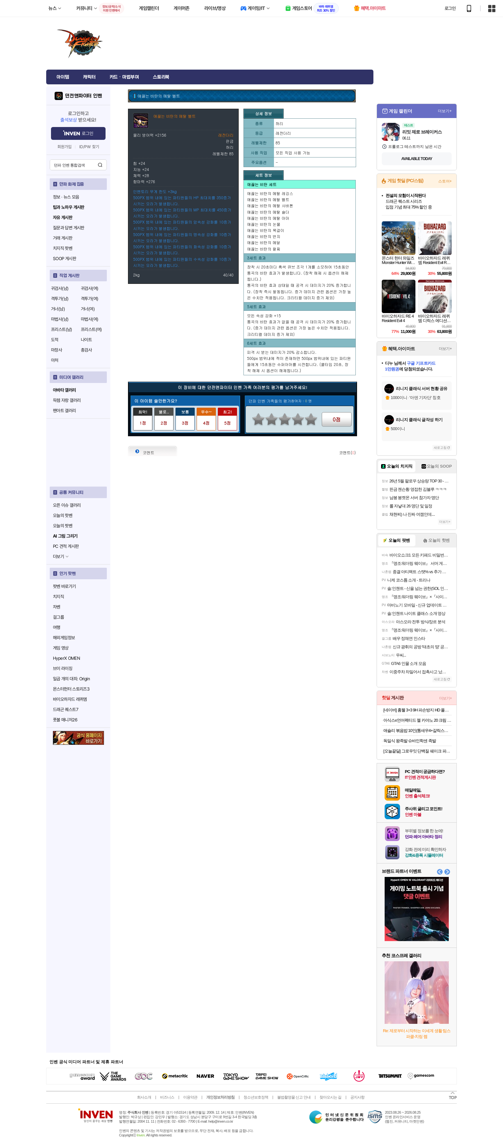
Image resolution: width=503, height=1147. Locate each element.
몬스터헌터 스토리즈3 (71, 689)
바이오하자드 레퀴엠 (70, 699)
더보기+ (445, 111)
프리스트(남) (61, 329)
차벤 (56, 606)
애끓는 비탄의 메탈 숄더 (268, 212)
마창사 (56, 350)
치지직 (58, 596)
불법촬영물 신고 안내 (294, 1097)
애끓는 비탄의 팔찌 (263, 248)
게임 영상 (61, 647)
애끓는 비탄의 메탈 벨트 (268, 199)
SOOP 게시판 (64, 258)
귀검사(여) (89, 288)
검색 (100, 165)
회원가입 (64, 146)
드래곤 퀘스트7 (65, 709)
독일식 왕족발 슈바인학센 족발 (409, 740)
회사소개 (144, 1097)
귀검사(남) (59, 288)
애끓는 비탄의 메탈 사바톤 (270, 205)
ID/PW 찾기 (89, 146)
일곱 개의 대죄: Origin (71, 678)
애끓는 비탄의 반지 (263, 236)
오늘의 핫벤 (62, 515)
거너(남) (58, 308)
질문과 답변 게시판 (68, 227)
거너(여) (88, 308)
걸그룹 (58, 617)
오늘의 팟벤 (62, 525)
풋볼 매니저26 (65, 719)
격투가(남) (59, 298)
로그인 (450, 8)
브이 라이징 (62, 668)
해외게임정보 (64, 637)
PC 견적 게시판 (66, 546)
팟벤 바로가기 (64, 586)
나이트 (86, 339)
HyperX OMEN (66, 658)
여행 (56, 627)
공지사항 (357, 1097)
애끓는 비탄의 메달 (263, 242)
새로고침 (440, 447)
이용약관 (190, 1097)
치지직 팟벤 (62, 248)
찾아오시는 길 (330, 1097)
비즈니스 (167, 1097)
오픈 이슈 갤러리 (67, 505)
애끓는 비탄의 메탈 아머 (268, 218)
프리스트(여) (91, 329)
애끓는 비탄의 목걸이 (265, 230)
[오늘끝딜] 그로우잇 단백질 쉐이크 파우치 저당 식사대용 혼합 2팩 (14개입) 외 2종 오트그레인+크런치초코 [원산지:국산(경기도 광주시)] (417, 751)
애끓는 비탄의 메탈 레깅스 (270, 193)
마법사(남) (59, 319)
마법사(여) (89, 319)
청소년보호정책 (255, 1097)
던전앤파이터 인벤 (83, 96)
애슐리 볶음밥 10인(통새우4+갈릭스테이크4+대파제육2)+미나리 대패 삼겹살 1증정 (417, 730)
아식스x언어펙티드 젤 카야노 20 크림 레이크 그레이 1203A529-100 (417, 720)
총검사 (86, 350)
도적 (54, 339)
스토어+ (445, 181)
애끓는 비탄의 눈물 (263, 224)
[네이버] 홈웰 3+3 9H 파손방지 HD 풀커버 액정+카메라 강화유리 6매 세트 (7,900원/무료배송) (417, 710)
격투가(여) (89, 298)
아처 (54, 360)
